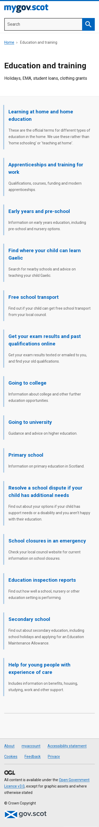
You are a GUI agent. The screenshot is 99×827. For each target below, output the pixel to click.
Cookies (10, 756)
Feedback (33, 756)
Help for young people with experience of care (39, 668)
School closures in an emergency (47, 541)
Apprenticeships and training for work (45, 168)
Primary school (25, 455)
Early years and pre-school (39, 211)
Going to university (30, 422)
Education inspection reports (42, 580)
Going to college (27, 383)
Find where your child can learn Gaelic (44, 254)
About (9, 746)
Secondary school (29, 619)
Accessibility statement (67, 746)
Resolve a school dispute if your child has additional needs (45, 491)
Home (9, 42)
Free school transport (33, 297)
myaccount (31, 746)
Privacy (54, 756)
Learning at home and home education (40, 115)
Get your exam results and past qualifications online (44, 340)
